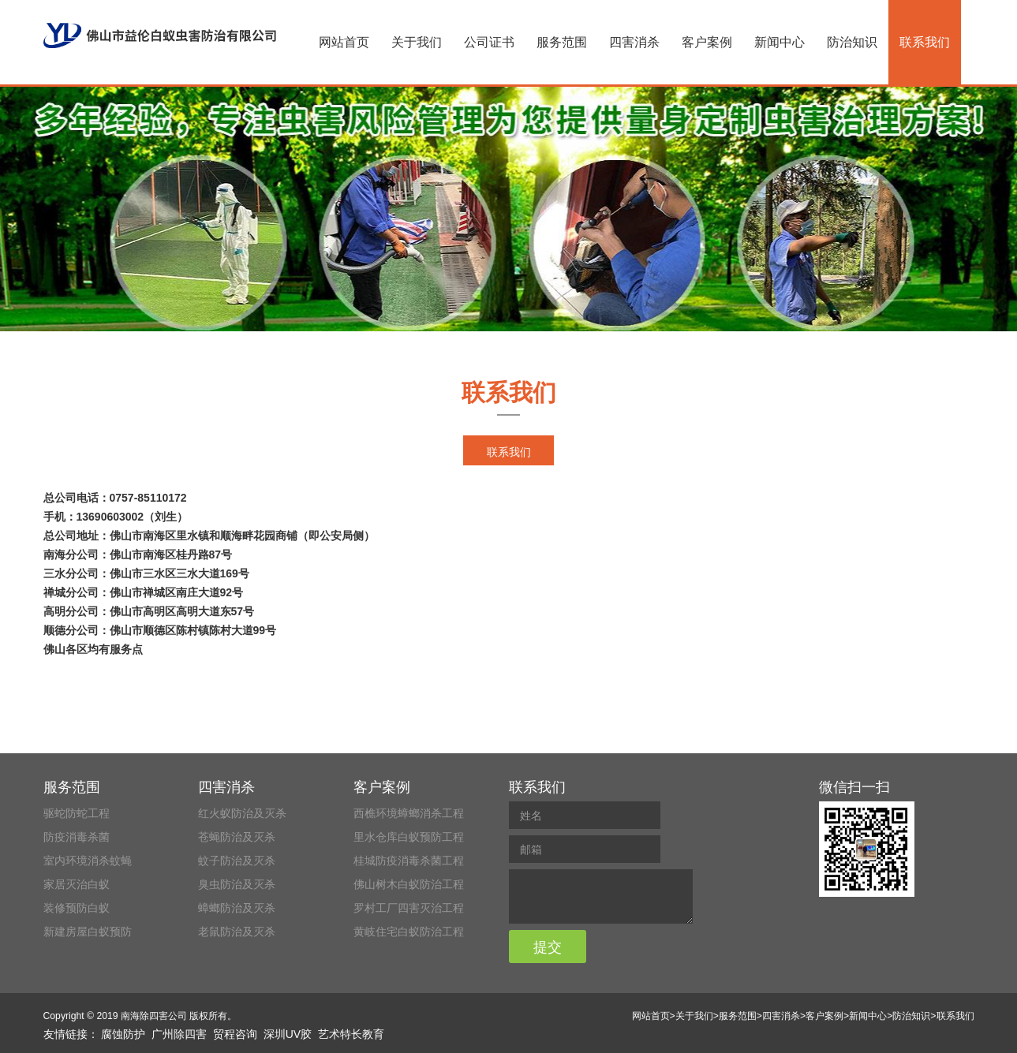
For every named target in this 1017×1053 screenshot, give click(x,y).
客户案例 (707, 42)
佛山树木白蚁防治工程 (408, 884)
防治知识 (852, 42)
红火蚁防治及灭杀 (242, 813)
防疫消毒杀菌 (76, 837)
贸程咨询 (235, 1034)
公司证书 (489, 42)
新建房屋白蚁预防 (87, 931)
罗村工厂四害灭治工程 (408, 908)
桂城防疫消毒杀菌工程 (408, 860)
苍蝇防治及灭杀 (236, 837)
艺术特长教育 (351, 1034)
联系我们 (924, 42)
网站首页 (344, 42)
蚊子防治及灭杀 (236, 860)
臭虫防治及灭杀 (236, 884)
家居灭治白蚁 (76, 884)
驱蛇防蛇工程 (76, 813)
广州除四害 (179, 1034)
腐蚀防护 (123, 1034)
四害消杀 (634, 42)
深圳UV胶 (288, 1034)
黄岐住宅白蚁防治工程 (408, 931)
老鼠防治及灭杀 (236, 931)
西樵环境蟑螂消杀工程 (408, 813)
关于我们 (416, 42)
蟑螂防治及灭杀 (236, 908)
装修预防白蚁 (76, 908)
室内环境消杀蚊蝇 (87, 860)
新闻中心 (779, 42)
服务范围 (562, 42)
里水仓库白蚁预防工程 (408, 837)
